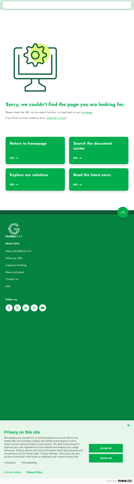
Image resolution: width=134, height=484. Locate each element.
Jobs (8, 286)
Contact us (12, 279)
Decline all (105, 458)
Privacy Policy (34, 472)
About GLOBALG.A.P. (19, 251)
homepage (87, 112)
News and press (15, 272)
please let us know (57, 118)
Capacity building (16, 265)
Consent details (12, 472)
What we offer (14, 258)
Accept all (105, 448)
